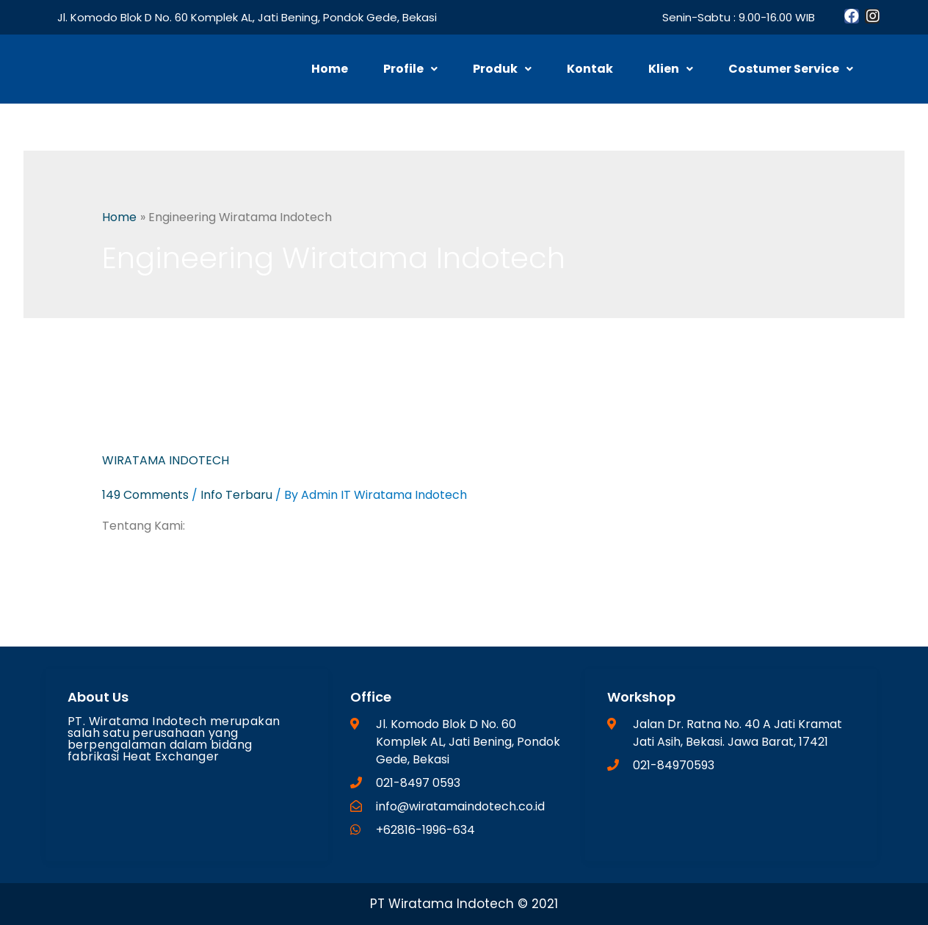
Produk (502, 68)
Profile (410, 68)
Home (329, 68)
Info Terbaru (236, 494)
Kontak (590, 68)
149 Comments (145, 494)
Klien (670, 68)
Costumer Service (790, 68)
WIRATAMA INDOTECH (165, 460)
